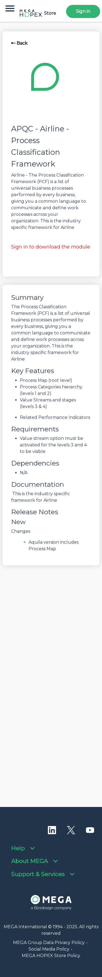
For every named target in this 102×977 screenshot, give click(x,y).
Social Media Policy (49, 949)
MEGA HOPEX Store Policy (51, 955)
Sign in (83, 11)
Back (19, 43)
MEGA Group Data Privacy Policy (49, 942)
